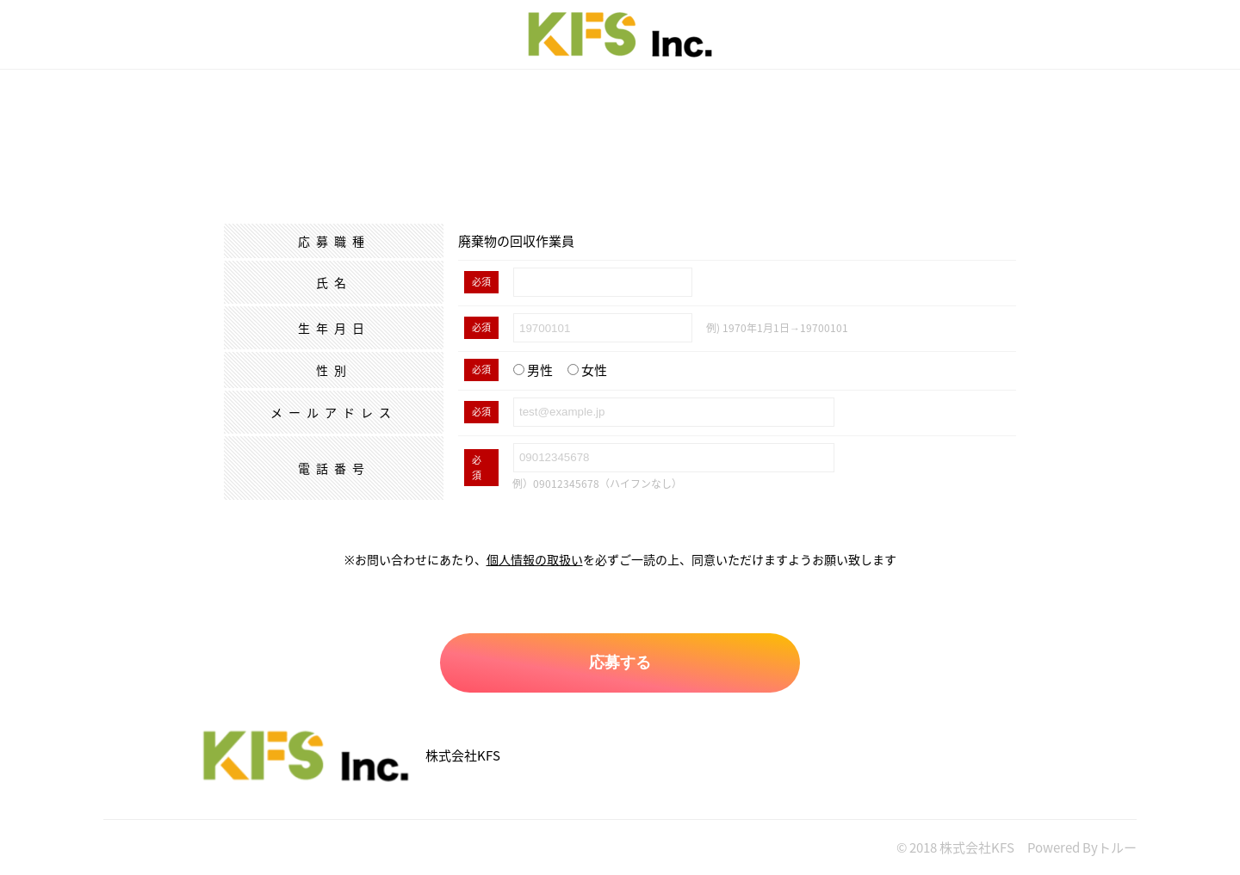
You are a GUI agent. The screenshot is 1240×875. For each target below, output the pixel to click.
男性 (533, 369)
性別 (334, 370)
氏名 (334, 282)
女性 (587, 369)
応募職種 (334, 241)
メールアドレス (333, 412)
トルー (1117, 847)
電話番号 (334, 468)
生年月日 (334, 327)
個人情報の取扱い (535, 559)
